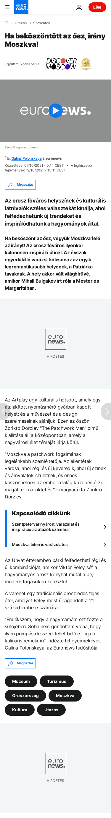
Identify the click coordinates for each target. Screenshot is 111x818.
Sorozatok (41, 23)
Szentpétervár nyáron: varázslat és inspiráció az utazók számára (45, 526)
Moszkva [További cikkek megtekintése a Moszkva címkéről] (65, 695)
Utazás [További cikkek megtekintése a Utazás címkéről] (51, 709)
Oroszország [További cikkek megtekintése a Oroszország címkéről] (25, 695)
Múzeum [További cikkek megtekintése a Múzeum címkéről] (21, 681)
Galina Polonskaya (27, 158)
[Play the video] (55, 111)
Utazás (21, 23)
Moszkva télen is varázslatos (40, 544)
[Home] (6, 23)
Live (97, 6)
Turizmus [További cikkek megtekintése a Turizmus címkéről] (56, 681)
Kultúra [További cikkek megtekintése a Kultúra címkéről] (19, 709)
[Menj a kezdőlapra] (21, 7)
